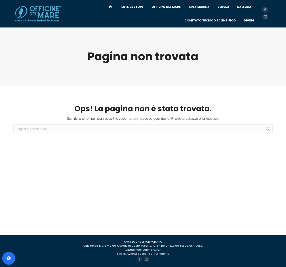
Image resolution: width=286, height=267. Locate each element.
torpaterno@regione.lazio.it (143, 250)
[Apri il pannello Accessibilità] (8, 258)
